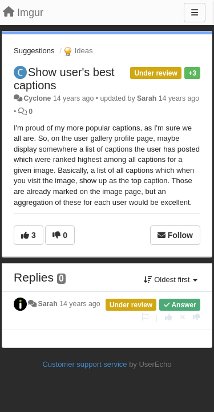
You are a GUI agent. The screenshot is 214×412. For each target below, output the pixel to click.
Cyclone (37, 98)
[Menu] (194, 12)
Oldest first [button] (170, 279)
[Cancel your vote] (182, 317)
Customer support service (84, 364)
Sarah (146, 98)
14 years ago (79, 304)
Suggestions (34, 50)
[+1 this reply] (168, 317)
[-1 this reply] (196, 317)
